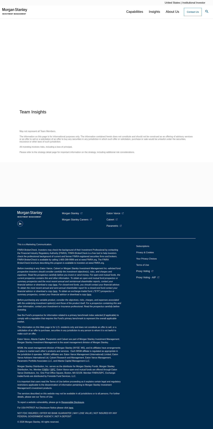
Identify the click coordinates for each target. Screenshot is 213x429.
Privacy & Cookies (145, 252)
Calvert (110, 219)
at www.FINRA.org (88, 260)
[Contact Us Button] (193, 12)
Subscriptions (142, 246)
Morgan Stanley (70, 213)
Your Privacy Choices (147, 259)
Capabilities (134, 11)
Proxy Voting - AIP (146, 277)
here (55, 285)
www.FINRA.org (96, 263)
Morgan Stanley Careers (75, 219)
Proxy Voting (143, 271)
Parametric (112, 226)
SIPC (52, 369)
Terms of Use (142, 265)
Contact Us (193, 12)
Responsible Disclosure (72, 402)
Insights (154, 11)
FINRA (45, 369)
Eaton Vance (113, 213)
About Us (172, 11)
